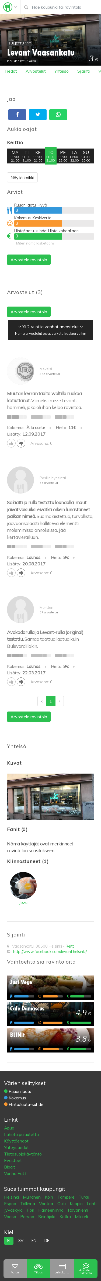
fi (8, 1240)
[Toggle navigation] (10, 7)
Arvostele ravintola (29, 259)
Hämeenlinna (51, 1210)
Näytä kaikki (22, 177)
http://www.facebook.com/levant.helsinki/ (50, 951)
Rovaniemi (78, 1210)
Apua (9, 1128)
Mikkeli (81, 1216)
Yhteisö (61, 71)
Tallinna (28, 1203)
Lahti (91, 1203)
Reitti (70, 946)
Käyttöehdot (16, 1141)
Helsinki (12, 1197)
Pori (31, 1210)
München (32, 1197)
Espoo (10, 1203)
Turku (84, 1197)
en (34, 1240)
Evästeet (13, 1160)
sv (20, 1240)
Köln (49, 1197)
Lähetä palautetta (21, 1134)
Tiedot (10, 71)
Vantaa (46, 1203)
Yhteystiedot (16, 1147)
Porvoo (27, 1216)
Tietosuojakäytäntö (23, 1154)
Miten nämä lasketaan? (35, 243)
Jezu (23, 902)
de (46, 1240)
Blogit (9, 1167)
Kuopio (77, 1203)
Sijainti (83, 71)
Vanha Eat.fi (15, 1173)
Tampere (66, 1197)
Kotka (66, 1216)
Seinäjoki (47, 1216)
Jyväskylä (14, 1210)
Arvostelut (36, 71)
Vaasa (10, 1216)
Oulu (62, 1203)
